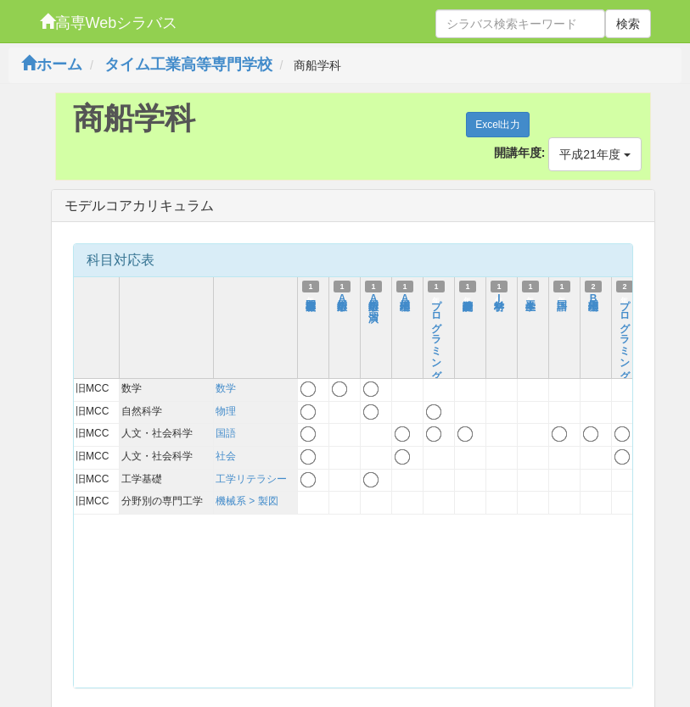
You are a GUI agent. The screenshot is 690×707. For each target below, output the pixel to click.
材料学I (499, 298)
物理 (226, 411)
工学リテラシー (251, 479)
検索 (628, 24)
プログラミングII (625, 345)
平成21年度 (594, 154)
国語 (226, 433)
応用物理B (593, 298)
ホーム (51, 64)
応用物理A (405, 298)
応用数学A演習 (373, 298)
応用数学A (342, 298)
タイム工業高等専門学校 (188, 64)
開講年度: (520, 152)
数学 (226, 388)
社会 (226, 456)
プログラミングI (436, 339)
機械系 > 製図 (247, 501)
